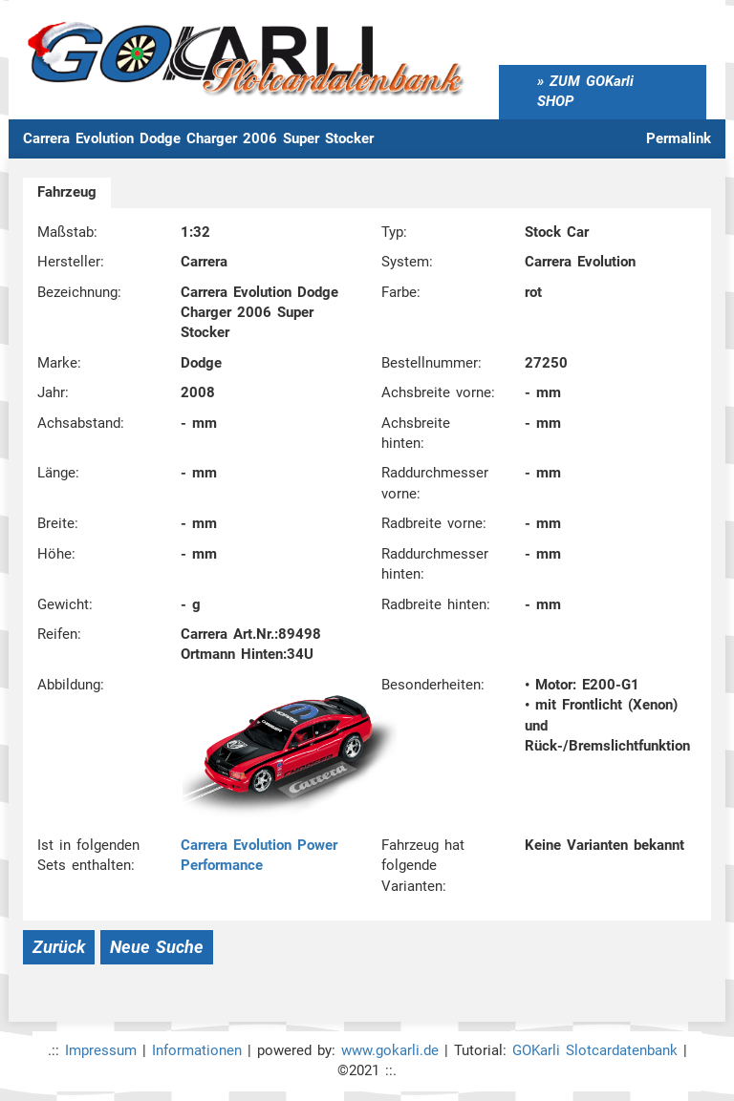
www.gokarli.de (390, 1050)
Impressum (101, 1050)
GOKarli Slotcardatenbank (595, 1050)
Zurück (58, 947)
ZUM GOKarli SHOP (585, 91)
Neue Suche (157, 947)
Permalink (678, 138)
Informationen (197, 1050)
